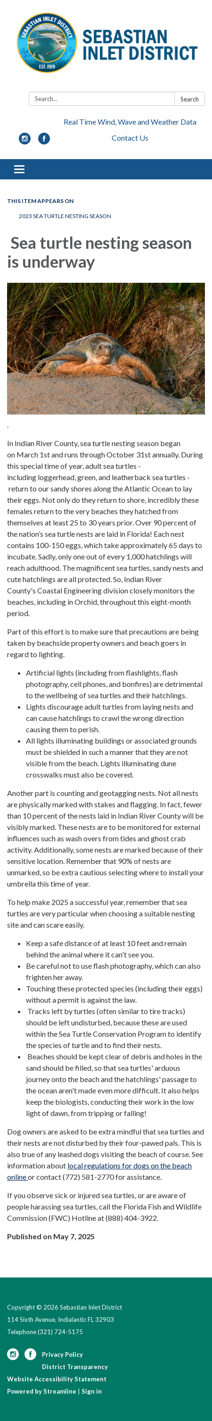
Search (189, 99)
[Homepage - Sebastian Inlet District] (106, 48)
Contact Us (130, 137)
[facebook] (44, 141)
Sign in (92, 1391)
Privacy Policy (62, 1354)
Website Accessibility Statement (56, 1379)
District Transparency (75, 1366)
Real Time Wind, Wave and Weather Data (130, 121)
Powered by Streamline (41, 1391)
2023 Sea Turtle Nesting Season (65, 216)
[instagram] (25, 141)
